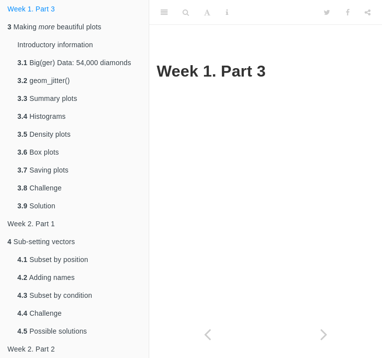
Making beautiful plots (54, 27)
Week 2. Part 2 (31, 349)
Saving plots (43, 170)
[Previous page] (207, 334)
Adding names (46, 277)
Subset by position (52, 260)
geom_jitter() (43, 81)
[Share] (367, 12)
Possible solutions (52, 331)
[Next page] (324, 334)
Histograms (41, 116)
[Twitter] (327, 12)
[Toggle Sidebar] (164, 12)
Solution (36, 206)
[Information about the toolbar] (227, 12)
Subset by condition (54, 295)
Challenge (39, 188)
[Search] (185, 12)
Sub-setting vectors (41, 242)
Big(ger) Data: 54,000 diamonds (74, 63)
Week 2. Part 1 (31, 224)
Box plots (38, 152)
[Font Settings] (207, 12)
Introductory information (55, 45)
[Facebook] (347, 12)
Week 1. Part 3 (31, 9)
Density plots (44, 134)
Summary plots (47, 98)
